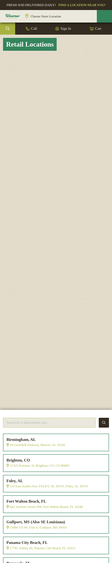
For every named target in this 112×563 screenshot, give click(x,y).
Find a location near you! (82, 5)
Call (34, 29)
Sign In (65, 29)
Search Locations (104, 423)
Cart (98, 29)
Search (7, 29)
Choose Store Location (46, 16)
